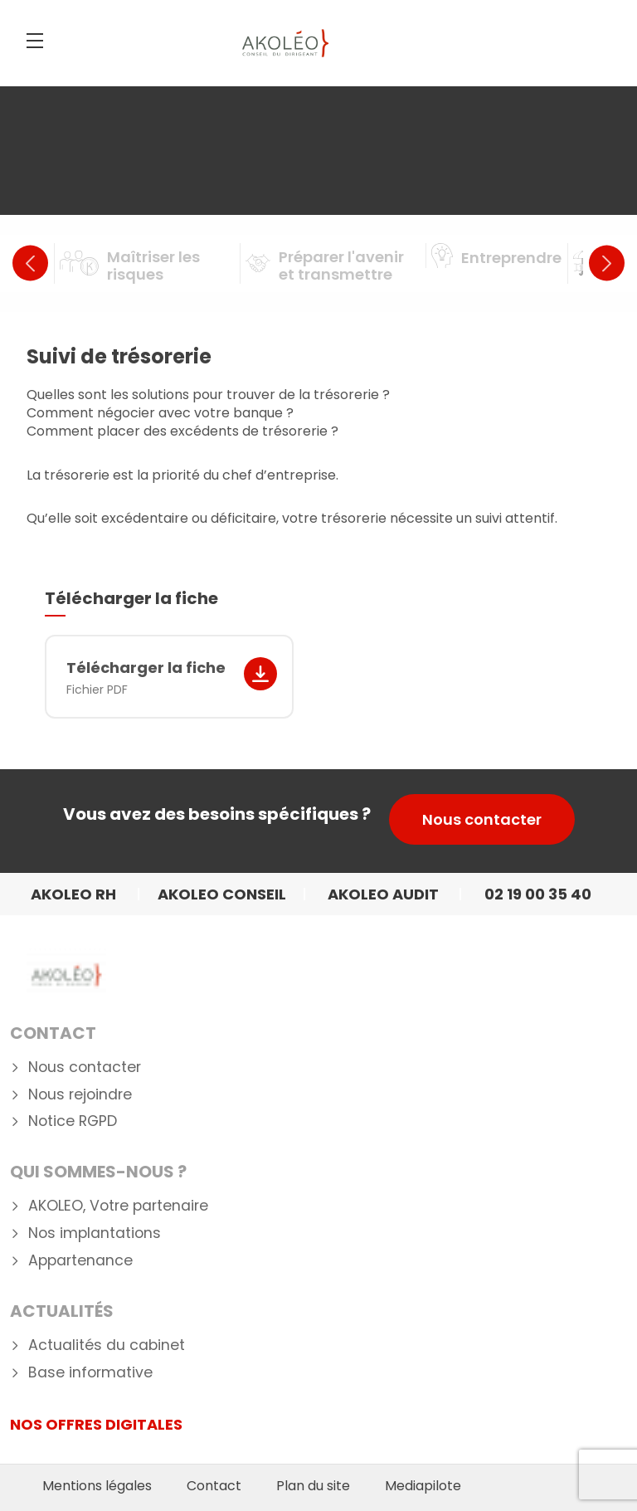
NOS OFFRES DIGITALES (96, 1424)
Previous (30, 263)
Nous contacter (482, 819)
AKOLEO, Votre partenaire (118, 1206)
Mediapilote (423, 1486)
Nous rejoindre (80, 1094)
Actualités (62, 1311)
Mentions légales (97, 1486)
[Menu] (35, 40)
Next (607, 263)
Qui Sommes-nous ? (98, 1171)
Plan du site (313, 1486)
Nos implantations (94, 1233)
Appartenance (80, 1260)
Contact (53, 1033)
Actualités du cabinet (106, 1345)
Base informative (90, 1372)
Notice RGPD (72, 1121)
